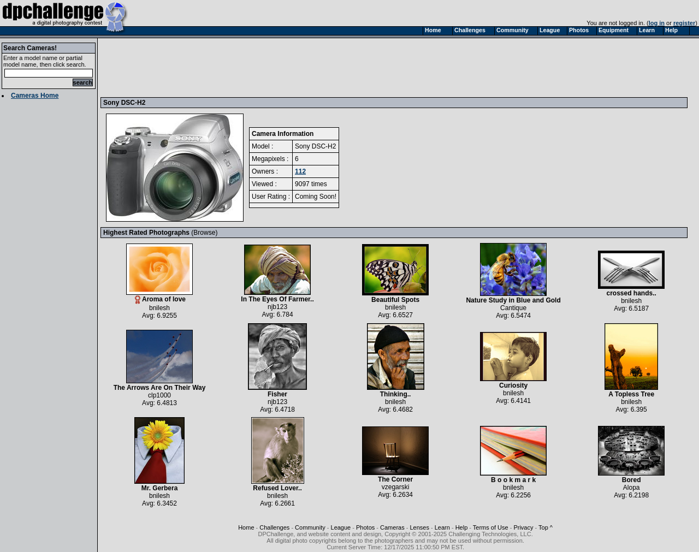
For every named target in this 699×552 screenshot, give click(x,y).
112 (300, 171)
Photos (365, 527)
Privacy (523, 527)
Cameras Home (34, 95)
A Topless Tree (631, 391)
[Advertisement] (302, 67)
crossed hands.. (631, 290)
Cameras (392, 527)
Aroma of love (159, 296)
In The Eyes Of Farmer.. (277, 296)
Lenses (419, 527)
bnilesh (159, 308)
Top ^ (545, 527)
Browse (204, 232)
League (341, 527)
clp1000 (159, 395)
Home (246, 527)
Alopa (631, 487)
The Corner (395, 476)
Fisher (277, 391)
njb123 (277, 307)
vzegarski (396, 487)
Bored (631, 477)
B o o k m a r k (513, 477)
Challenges (274, 527)
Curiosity (513, 382)
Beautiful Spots (395, 297)
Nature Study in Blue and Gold (513, 297)
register (684, 23)
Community (310, 527)
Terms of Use (490, 527)
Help (461, 527)
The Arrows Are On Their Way (160, 384)
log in (657, 23)
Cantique (513, 308)
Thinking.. (395, 391)
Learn (442, 527)
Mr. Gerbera (159, 485)
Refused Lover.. (277, 485)
